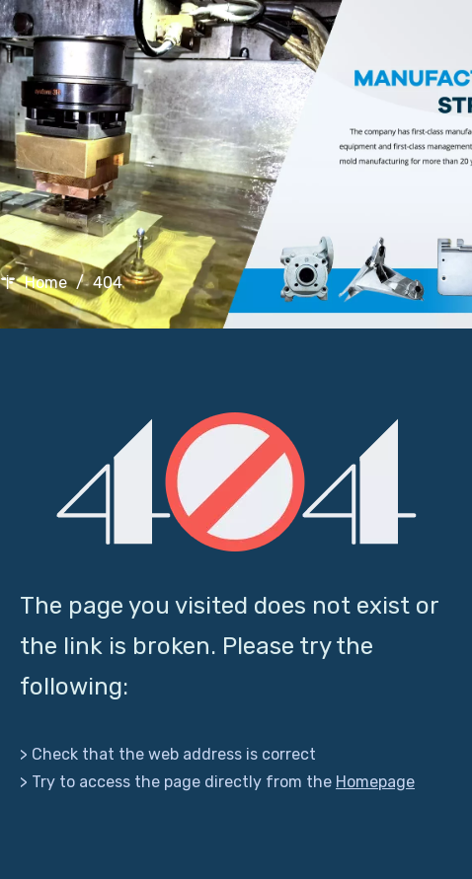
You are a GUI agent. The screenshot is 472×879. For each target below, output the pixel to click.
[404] (236, 481)
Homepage (375, 781)
